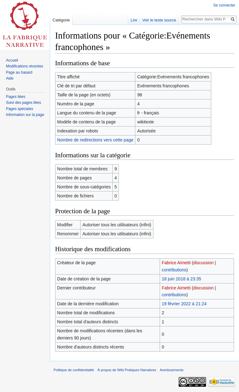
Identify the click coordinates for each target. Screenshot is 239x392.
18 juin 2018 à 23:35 (181, 278)
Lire (134, 20)
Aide (9, 78)
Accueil (12, 60)
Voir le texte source (159, 20)
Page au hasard (19, 72)
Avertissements (171, 370)
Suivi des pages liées (23, 102)
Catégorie (61, 20)
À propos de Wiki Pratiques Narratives (126, 370)
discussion (203, 262)
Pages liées (15, 97)
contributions (174, 269)
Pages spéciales (19, 109)
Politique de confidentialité (74, 370)
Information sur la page (25, 115)
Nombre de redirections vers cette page (95, 139)
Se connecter (224, 5)
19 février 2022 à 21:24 (184, 303)
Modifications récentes (24, 66)
